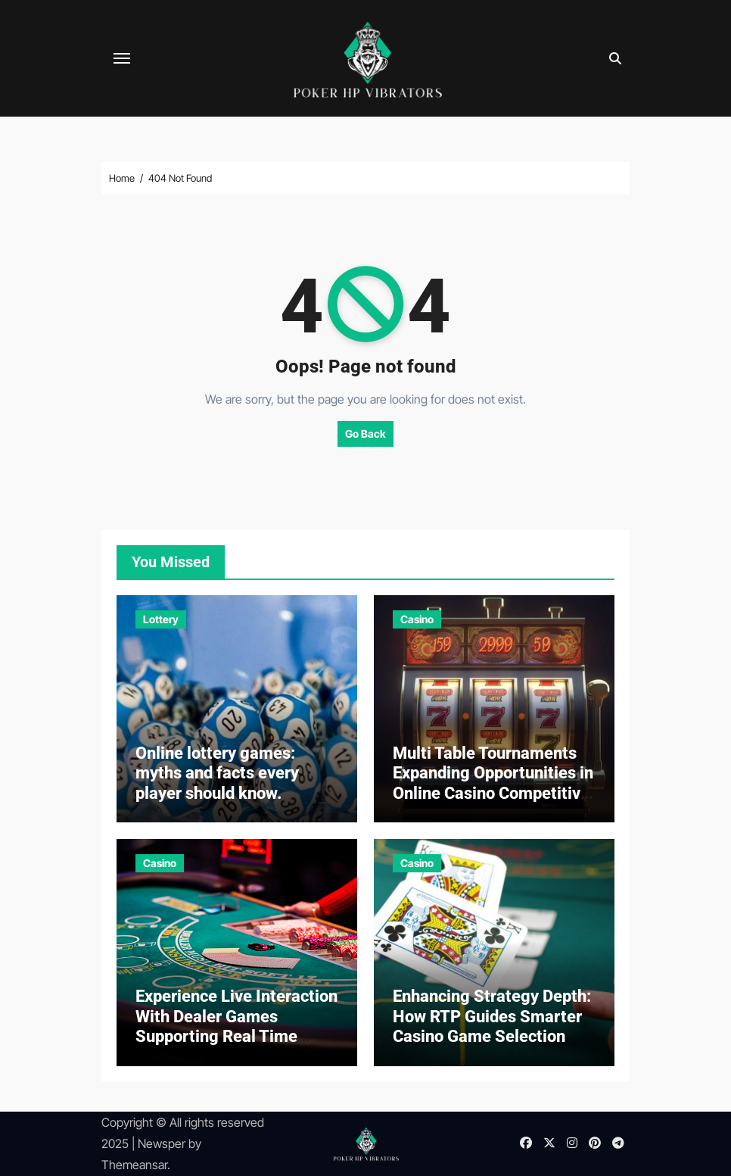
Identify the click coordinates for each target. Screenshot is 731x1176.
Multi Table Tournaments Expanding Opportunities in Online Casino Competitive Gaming (493, 783)
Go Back (365, 433)
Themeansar (134, 1164)
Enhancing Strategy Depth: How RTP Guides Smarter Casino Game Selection (492, 1016)
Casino (417, 619)
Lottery (161, 619)
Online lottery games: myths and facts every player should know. (217, 773)
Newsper (161, 1143)
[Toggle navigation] (122, 58)
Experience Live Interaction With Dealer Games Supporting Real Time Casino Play (236, 1026)
